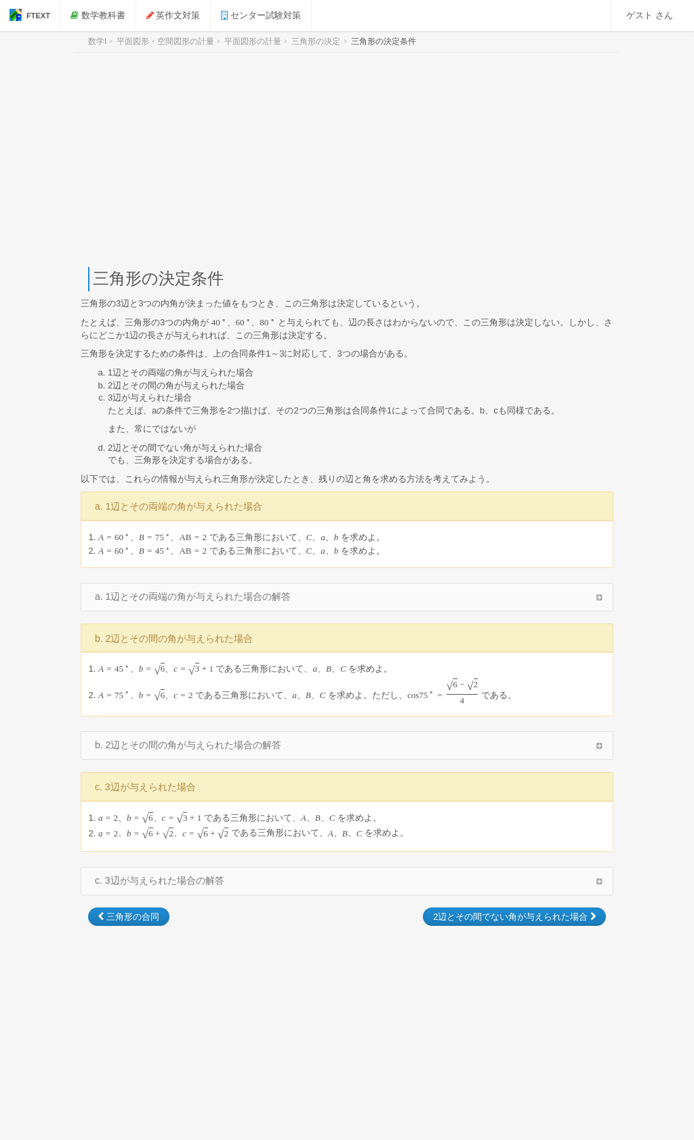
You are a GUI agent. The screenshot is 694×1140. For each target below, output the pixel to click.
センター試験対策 (261, 15)
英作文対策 (173, 15)
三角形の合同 (128, 917)
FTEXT (29, 15)
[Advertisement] (347, 160)
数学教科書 (97, 15)
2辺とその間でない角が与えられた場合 (514, 917)
